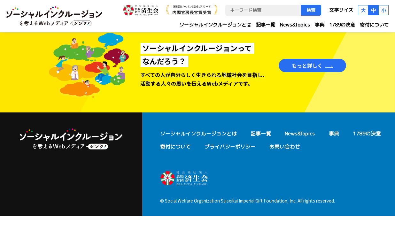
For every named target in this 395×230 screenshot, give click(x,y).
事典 (319, 24)
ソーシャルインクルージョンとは (215, 24)
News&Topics (295, 24)
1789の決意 (342, 24)
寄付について (374, 24)
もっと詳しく (307, 65)
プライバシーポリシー (230, 146)
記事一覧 (265, 24)
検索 (310, 10)
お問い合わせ (284, 146)
